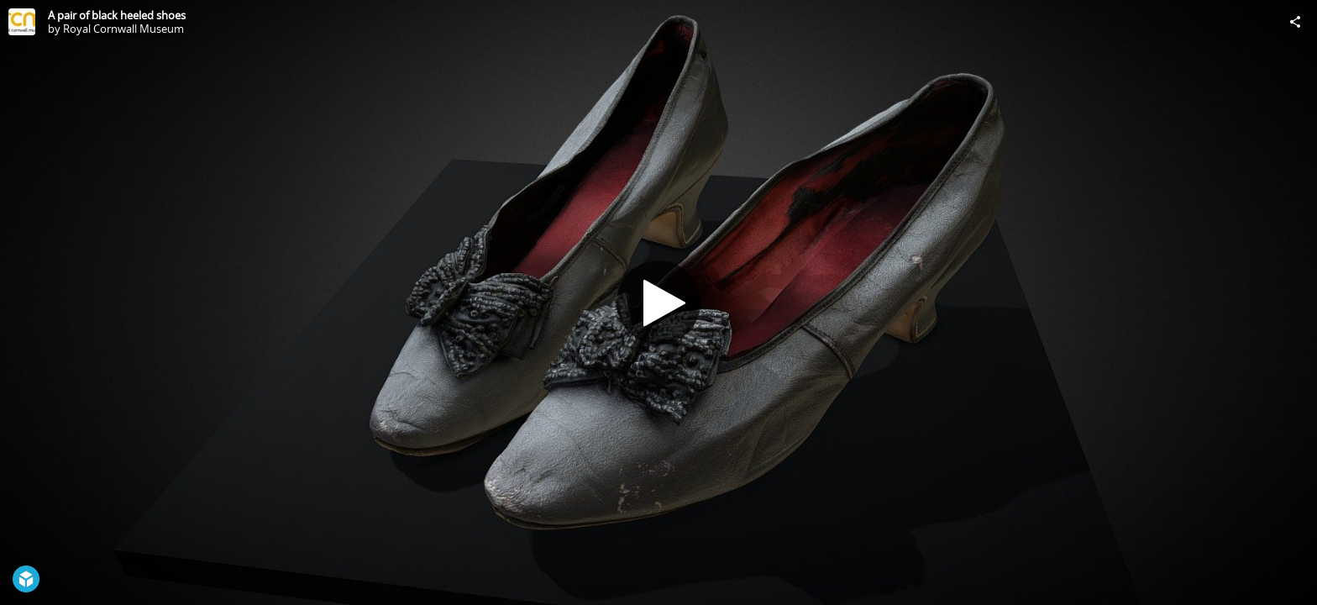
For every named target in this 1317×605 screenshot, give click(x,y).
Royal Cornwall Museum (123, 28)
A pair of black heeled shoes (117, 15)
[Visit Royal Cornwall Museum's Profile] (21, 21)
